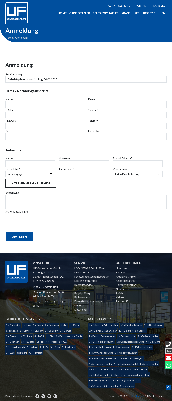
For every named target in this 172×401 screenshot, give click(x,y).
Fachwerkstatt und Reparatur (91, 276)
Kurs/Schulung (13, 74)
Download (80, 309)
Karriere (159, 5)
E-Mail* (10, 110)
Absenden (19, 237)
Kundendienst (82, 272)
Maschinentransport (86, 280)
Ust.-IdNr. (94, 131)
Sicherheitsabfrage (16, 211)
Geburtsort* (66, 169)
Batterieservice (83, 284)
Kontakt (141, 5)
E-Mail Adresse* (122, 158)
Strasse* (93, 110)
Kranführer (130, 13)
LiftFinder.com (136, 395)
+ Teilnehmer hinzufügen (31, 183)
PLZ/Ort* (11, 120)
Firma (91, 99)
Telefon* (93, 120)
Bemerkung (12, 192)
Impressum (27, 395)
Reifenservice (82, 297)
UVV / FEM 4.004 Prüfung (89, 268)
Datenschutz (12, 395)
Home (62, 13)
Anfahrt (120, 293)
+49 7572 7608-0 (119, 5)
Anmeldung (21, 37)
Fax (7, 131)
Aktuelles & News (126, 276)
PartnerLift (122, 301)
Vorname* (65, 158)
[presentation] (31, 220)
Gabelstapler (79, 13)
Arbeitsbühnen (153, 13)
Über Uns (121, 268)
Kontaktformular (126, 284)
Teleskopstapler (106, 13)
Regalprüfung (82, 293)
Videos (120, 297)
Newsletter (122, 288)
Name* (9, 99)
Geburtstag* (12, 169)
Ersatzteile (80, 288)
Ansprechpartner (126, 280)
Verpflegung (120, 169)
